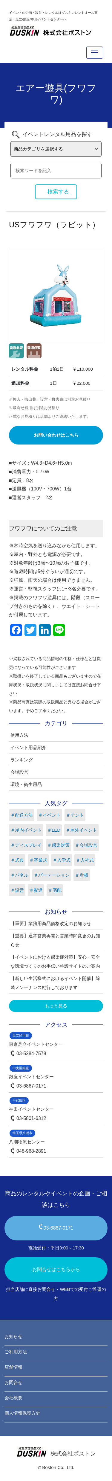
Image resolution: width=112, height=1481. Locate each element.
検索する (58, 192)
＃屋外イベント (81, 830)
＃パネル (19, 875)
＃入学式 (61, 860)
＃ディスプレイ (26, 845)
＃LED (53, 830)
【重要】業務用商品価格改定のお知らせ (50, 923)
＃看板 (81, 875)
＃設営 (17, 890)
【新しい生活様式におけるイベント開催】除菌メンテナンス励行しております (55, 983)
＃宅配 (55, 890)
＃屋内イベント (26, 830)
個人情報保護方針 (22, 1413)
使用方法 (19, 735)
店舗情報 (13, 1367)
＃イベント (49, 815)
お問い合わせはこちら (56, 435)
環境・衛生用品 (26, 784)
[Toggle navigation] (94, 53)
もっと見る (56, 1005)
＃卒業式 (38, 860)
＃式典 (17, 860)
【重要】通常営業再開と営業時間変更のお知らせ (55, 940)
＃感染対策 (58, 845)
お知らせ (13, 1336)
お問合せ (13, 1382)
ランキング (21, 759)
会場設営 (19, 772)
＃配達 (36, 890)
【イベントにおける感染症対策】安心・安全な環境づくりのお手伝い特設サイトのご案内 (55, 961)
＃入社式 (85, 860)
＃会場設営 (86, 845)
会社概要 (13, 1397)
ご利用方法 (15, 1351)
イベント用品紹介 (28, 747)
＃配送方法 (21, 815)
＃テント (75, 815)
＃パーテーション (52, 875)
